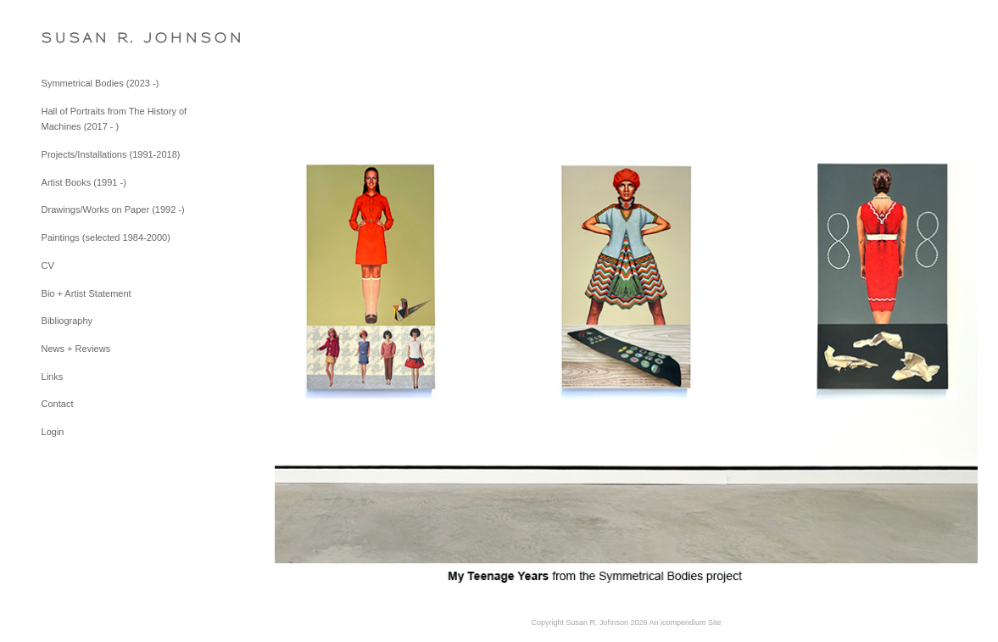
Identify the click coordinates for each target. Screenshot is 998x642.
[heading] (84, 38)
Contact (58, 404)
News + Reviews (76, 348)
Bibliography (67, 320)
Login (53, 432)
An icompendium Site (686, 622)
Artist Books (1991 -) (84, 182)
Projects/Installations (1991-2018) (111, 154)
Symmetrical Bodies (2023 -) (100, 83)
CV (48, 265)
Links (53, 376)
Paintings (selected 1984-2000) (106, 237)
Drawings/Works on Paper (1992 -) (113, 209)
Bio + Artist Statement (86, 293)
